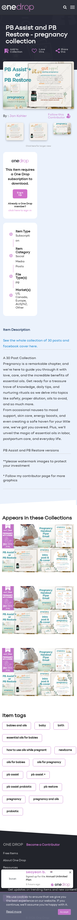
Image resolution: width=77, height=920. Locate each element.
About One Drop (14, 860)
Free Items (10, 853)
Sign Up (20, 193)
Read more (13, 912)
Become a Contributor (43, 844)
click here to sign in (20, 210)
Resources (10, 867)
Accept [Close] (64, 911)
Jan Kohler (18, 116)
